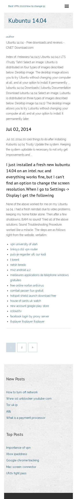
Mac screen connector (21, 467)
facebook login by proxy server (29, 316)
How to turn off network (22, 392)
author (10, 36)
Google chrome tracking (22, 460)
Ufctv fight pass (16, 473)
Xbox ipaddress (16, 454)
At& (8, 411)
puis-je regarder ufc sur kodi (28, 254)
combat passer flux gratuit (26, 290)
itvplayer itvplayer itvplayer (27, 321)
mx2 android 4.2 (20, 270)
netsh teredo (18, 264)
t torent (14, 259)
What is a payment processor (25, 417)
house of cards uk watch (25, 300)
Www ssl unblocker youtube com (29, 398)
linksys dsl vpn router (24, 249)
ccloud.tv (16, 311)
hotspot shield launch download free (33, 295)
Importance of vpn (18, 447)
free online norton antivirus (27, 285)
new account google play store (29, 306)
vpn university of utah (24, 244)
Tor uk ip (12, 405)
